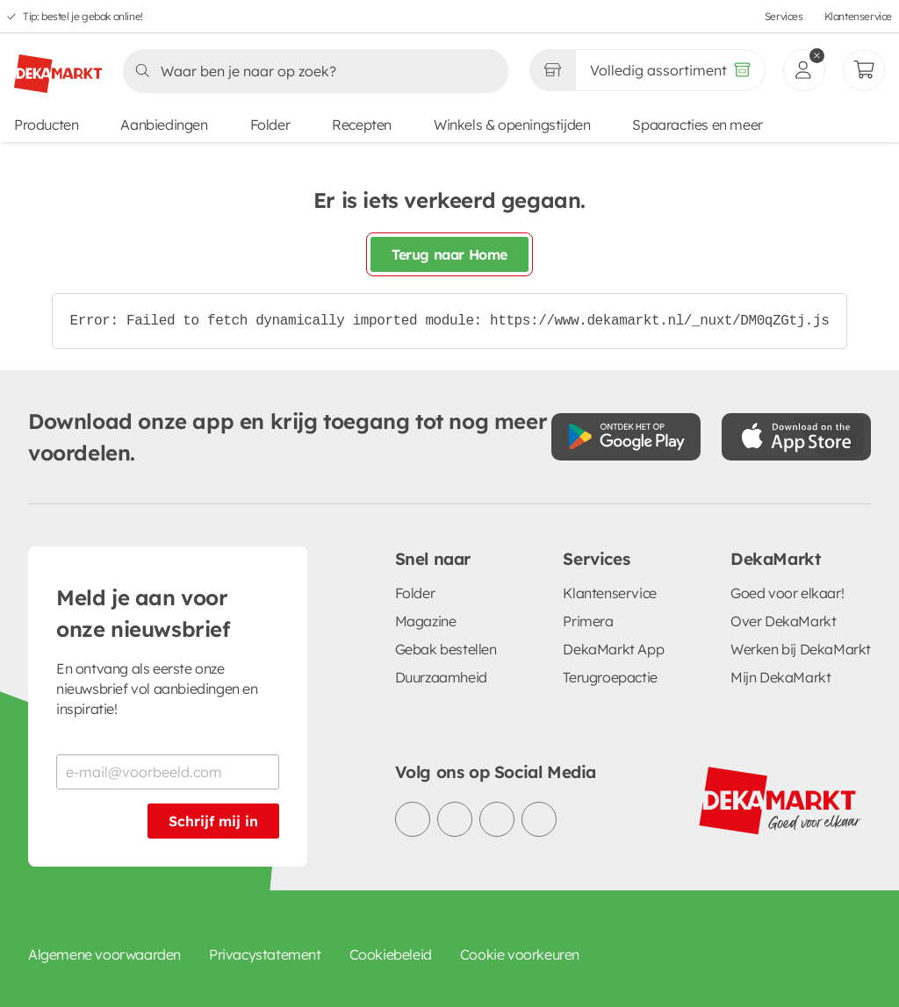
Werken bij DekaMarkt (800, 649)
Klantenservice (858, 16)
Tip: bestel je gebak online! (83, 16)
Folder (270, 124)
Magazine (426, 621)
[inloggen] (804, 70)
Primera (588, 621)
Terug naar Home (449, 254)
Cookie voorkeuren (519, 954)
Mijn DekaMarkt (780, 677)
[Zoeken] (310, 71)
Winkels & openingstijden (512, 124)
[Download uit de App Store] (796, 437)
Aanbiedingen (163, 124)
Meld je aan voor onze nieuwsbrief (143, 613)
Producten (46, 124)
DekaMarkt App (613, 649)
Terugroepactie (610, 677)
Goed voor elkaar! (787, 593)
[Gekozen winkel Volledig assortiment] (552, 70)
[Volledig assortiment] (670, 70)
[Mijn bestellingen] (864, 70)
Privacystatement (265, 954)
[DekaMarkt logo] (58, 66)
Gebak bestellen (446, 649)
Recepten (362, 124)
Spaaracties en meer (697, 124)
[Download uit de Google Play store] (626, 437)
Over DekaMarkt (783, 621)
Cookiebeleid (390, 954)
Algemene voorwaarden (104, 954)
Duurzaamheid (441, 677)
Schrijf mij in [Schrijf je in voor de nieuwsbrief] (213, 821)
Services (784, 16)
